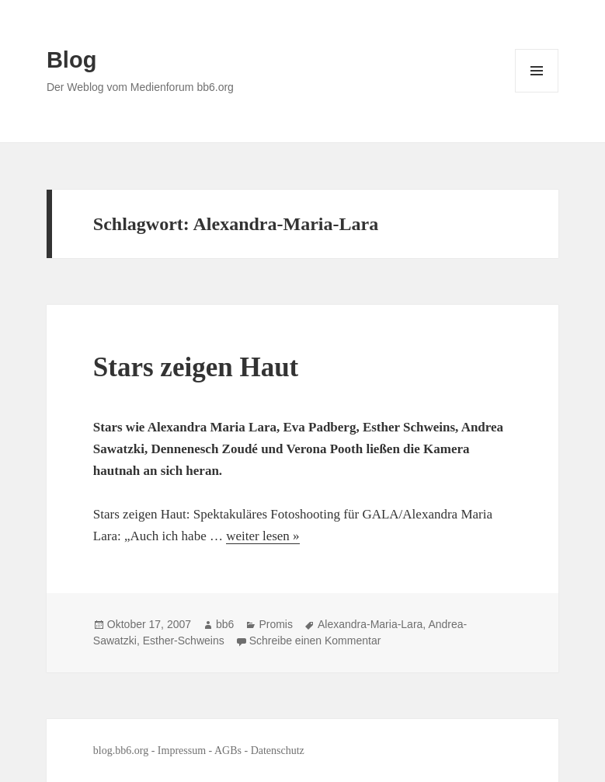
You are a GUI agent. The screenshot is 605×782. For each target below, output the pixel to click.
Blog (71, 59)
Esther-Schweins (183, 640)
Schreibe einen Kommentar (315, 640)
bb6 (225, 624)
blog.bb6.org (120, 750)
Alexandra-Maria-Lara (370, 624)
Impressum (182, 750)
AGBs (228, 750)
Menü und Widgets (537, 92)
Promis (276, 624)
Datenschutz (277, 750)
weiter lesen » (262, 536)
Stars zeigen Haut (195, 367)
